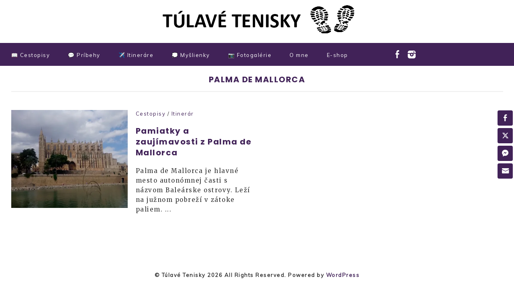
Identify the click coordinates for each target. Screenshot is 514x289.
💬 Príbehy (84, 55)
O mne (299, 55)
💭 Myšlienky (190, 55)
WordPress (343, 275)
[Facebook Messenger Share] (505, 153)
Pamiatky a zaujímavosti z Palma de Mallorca (194, 141)
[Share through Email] (505, 171)
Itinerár (182, 113)
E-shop (337, 55)
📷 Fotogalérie (250, 55)
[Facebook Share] (505, 118)
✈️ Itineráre (136, 55)
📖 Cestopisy (30, 55)
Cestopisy (151, 113)
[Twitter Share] (505, 135)
